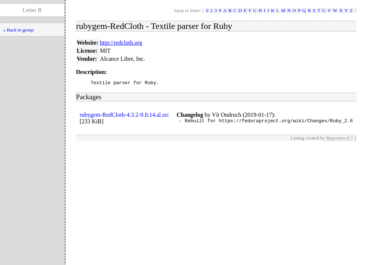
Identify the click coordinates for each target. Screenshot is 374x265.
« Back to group (18, 30)
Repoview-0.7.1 (341, 140)
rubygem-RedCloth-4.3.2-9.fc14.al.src (124, 116)
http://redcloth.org (121, 43)
